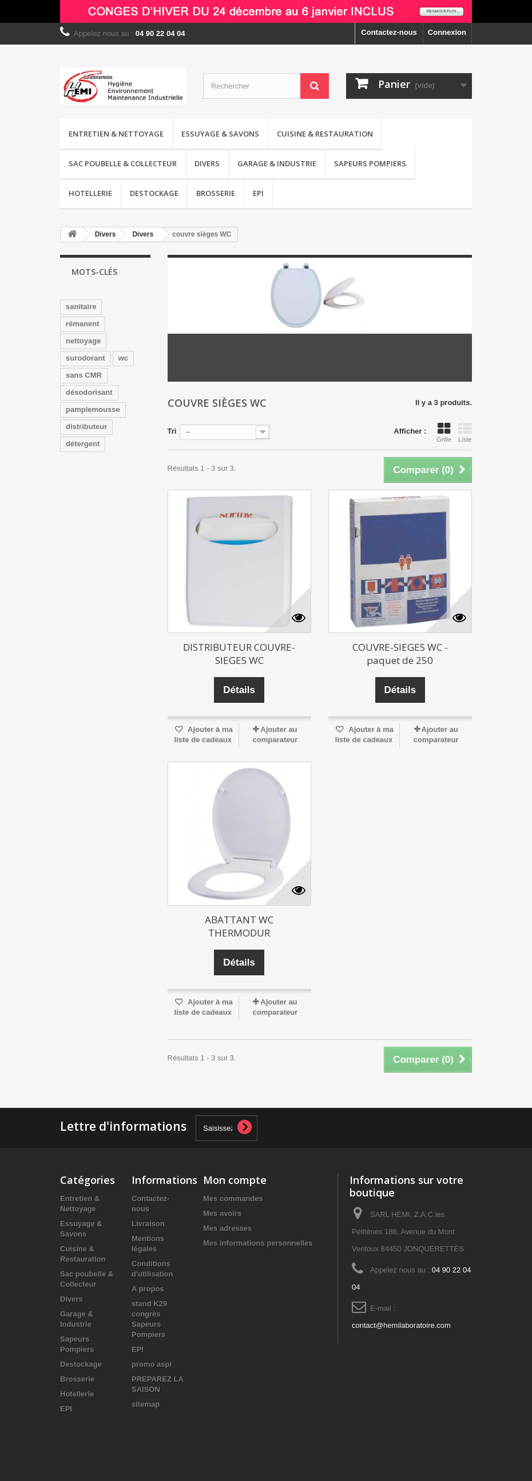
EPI (258, 193)
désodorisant (89, 392)
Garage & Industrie (276, 163)
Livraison (148, 1223)
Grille (443, 432)
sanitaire (81, 306)
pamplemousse (93, 409)
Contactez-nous (389, 32)
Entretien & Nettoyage (116, 134)
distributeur (86, 426)
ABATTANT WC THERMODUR (239, 926)
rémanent (83, 323)
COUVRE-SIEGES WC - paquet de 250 (400, 654)
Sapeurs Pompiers (370, 163)
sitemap (146, 1404)
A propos (148, 1288)
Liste (465, 432)
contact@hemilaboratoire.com (401, 1325)
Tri (172, 431)
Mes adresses (227, 1228)
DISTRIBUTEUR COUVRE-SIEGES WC (239, 654)
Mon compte (235, 1180)
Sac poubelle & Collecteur (123, 163)
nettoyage (83, 341)
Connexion (447, 32)
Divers (207, 163)
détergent (83, 443)
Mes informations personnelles (257, 1243)
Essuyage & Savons (220, 134)
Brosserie (215, 193)
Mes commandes (233, 1198)
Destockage (154, 193)
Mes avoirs (222, 1213)
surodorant (85, 358)
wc (123, 358)
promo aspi (152, 1364)
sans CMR (84, 375)
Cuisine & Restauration (325, 134)
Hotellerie (90, 193)
